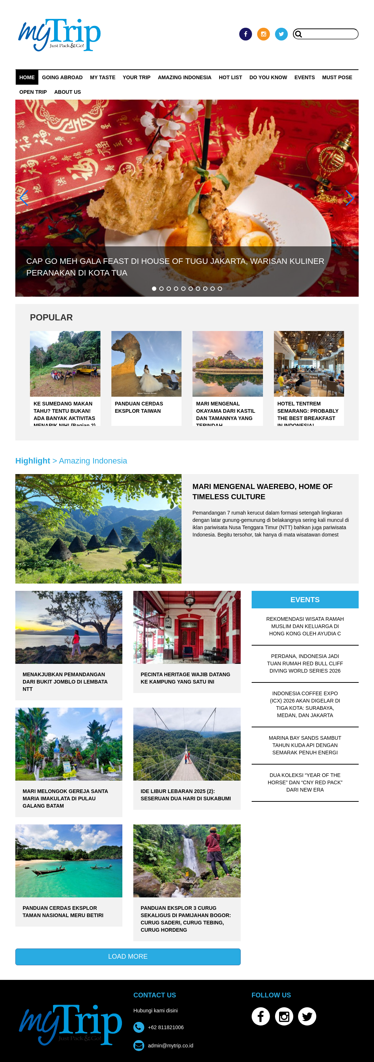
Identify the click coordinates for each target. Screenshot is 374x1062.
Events (304, 77)
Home (27, 77)
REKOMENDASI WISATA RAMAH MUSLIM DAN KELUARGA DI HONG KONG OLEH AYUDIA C (305, 626)
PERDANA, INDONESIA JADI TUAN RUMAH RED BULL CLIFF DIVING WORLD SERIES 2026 (305, 663)
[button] (154, 288)
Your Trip (136, 77)
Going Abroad (62, 77)
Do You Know (268, 77)
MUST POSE (337, 77)
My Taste (102, 77)
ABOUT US (67, 92)
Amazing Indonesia (184, 77)
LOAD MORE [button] (128, 956)
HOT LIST (230, 77)
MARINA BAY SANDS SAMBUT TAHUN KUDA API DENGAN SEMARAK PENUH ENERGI (305, 745)
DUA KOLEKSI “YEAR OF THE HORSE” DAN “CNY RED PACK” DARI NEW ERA (305, 782)
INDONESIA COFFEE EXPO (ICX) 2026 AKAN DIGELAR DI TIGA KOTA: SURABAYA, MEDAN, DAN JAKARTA (305, 704)
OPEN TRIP (33, 92)
